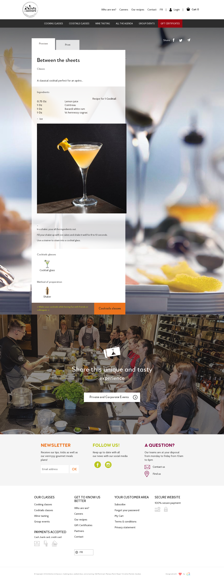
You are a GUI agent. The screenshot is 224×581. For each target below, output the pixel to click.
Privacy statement (125, 527)
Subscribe (120, 504)
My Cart (119, 515)
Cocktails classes (79, 23)
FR (160, 9)
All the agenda (124, 23)
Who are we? (107, 9)
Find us (153, 474)
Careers (122, 9)
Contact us (155, 467)
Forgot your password (127, 509)
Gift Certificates (170, 23)
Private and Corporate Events (114, 397)
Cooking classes (53, 23)
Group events (147, 23)
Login (173, 9)
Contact (151, 9)
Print (67, 45)
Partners (79, 530)
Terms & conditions (125, 521)
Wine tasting (102, 23)
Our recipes (136, 9)
